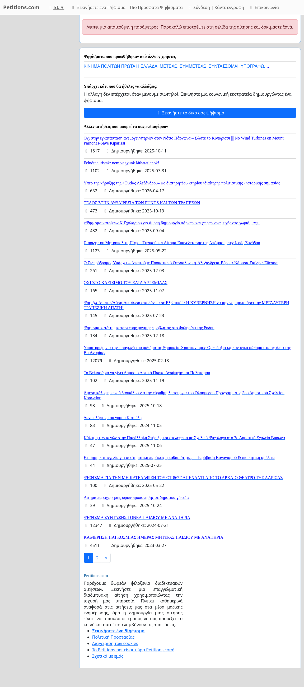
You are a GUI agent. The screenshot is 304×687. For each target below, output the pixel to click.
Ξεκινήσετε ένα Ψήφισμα (98, 7)
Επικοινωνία (263, 7)
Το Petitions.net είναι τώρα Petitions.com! (133, 650)
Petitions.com (21, 7)
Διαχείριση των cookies (115, 643)
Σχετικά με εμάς (107, 656)
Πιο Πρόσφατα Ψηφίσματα (156, 7)
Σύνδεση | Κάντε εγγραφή (215, 7)
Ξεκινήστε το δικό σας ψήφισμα (190, 113)
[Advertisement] (38, 94)
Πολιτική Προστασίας (113, 637)
